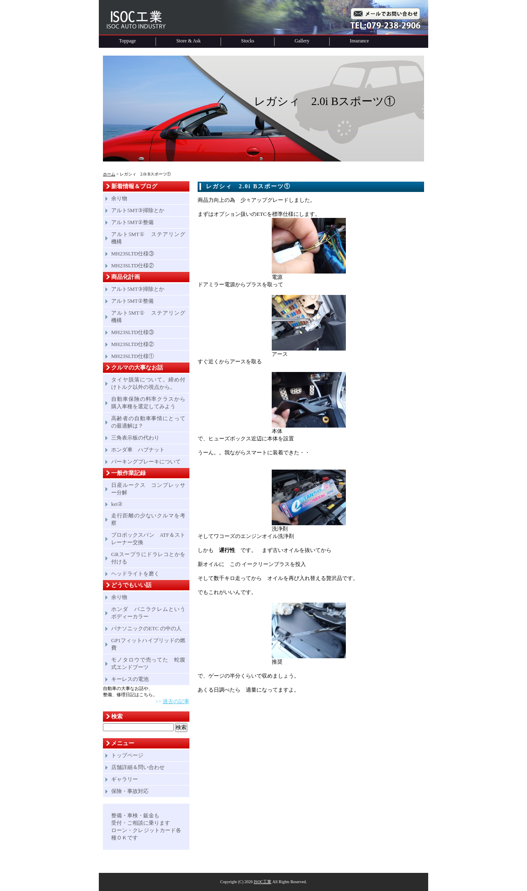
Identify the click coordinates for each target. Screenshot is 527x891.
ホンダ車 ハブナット (138, 450)
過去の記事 (176, 701)
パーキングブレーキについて (146, 461)
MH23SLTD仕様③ (132, 253)
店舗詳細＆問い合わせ (138, 767)
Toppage (127, 41)
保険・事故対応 (130, 791)
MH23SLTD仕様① (132, 356)
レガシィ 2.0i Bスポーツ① (248, 186)
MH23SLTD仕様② (132, 265)
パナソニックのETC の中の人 (146, 628)
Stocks (247, 41)
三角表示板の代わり (135, 438)
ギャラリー (124, 779)
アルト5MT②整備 (132, 222)
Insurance (359, 41)
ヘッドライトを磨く (135, 574)
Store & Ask (188, 41)
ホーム (109, 174)
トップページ (127, 755)
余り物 (119, 198)
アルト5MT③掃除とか (137, 210)
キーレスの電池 (130, 679)
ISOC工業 (262, 881)
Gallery (302, 41)
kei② (117, 504)
